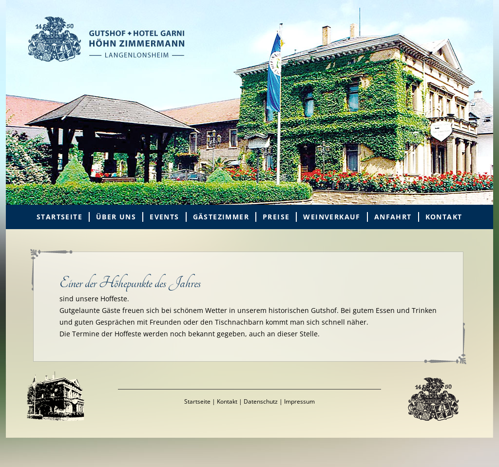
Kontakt (443, 216)
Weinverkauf (331, 216)
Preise (276, 216)
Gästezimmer (221, 216)
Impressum (299, 401)
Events (164, 216)
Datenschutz (261, 401)
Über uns (116, 216)
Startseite (59, 216)
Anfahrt (393, 216)
